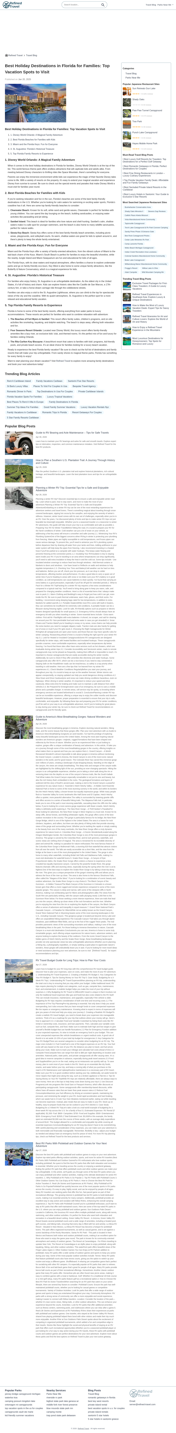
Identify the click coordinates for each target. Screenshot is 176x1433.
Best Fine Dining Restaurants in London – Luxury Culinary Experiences (144, 174)
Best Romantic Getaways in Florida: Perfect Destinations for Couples (145, 167)
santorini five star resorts (81, 381)
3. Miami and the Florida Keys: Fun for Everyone (34, 144)
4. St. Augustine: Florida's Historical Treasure (32, 149)
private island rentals (98, 1412)
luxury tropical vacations (59, 397)
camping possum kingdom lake (20, 1401)
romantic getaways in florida (101, 1397)
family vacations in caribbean (22, 412)
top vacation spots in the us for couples (24, 1408)
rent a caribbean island (19, 381)
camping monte (53, 1412)
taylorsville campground (134, 223)
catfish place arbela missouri (136, 215)
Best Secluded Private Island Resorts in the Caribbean (145, 188)
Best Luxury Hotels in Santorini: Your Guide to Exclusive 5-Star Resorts (146, 195)
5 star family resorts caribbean (23, 417)
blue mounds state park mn (59, 1408)
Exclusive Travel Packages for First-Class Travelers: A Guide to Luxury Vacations (145, 286)
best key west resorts (98, 1401)
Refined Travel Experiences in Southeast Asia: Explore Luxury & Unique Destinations (144, 297)
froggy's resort (131, 268)
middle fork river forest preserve (61, 1405)
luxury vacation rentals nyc (95, 407)
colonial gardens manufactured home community (145, 256)
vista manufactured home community (140, 219)
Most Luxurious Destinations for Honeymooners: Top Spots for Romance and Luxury (143, 341)
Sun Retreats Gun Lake (146, 91)
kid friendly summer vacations (19, 1415)
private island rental (97, 1405)
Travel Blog (151, 5)
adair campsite (131, 272)
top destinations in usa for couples (55, 391)
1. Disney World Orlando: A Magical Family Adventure (36, 135)
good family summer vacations (59, 407)
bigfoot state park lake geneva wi (62, 1401)
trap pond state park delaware (61, 1415)
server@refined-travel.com (143, 1404)
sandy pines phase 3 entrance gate (139, 232)
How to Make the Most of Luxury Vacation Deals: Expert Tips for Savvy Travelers (146, 308)
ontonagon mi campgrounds (18, 1405)
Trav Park (146, 124)
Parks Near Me (164, 5)
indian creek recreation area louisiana (140, 252)
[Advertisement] (87, 29)
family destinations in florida (63, 402)
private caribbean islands (90, 391)
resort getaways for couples (87, 412)
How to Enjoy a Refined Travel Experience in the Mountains (142, 330)
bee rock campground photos (137, 236)
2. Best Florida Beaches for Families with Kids (32, 139)
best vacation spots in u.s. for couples (106, 1408)
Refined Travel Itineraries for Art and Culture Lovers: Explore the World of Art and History (145, 319)
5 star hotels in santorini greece (103, 1419)
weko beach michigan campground (139, 248)
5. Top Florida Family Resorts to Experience (31, 153)
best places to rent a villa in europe (25, 402)
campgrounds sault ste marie (19, 1412)
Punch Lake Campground (146, 135)
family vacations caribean (49, 381)
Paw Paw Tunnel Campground (146, 113)
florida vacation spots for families (24, 397)
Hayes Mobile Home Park (146, 146)
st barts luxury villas (17, 386)
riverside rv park (54, 1397)
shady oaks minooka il (134, 211)
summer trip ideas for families (22, 407)
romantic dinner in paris (19, 391)
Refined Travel (15, 55)
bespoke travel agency (84, 386)
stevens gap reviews (157, 211)
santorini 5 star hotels (98, 1415)
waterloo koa (11, 1397)
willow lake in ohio (150, 268)
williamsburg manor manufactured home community (146, 264)
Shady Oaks (146, 102)
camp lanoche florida (134, 244)
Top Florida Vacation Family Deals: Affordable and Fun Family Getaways (145, 181)
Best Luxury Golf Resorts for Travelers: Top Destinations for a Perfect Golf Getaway (144, 160)
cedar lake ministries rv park (137, 240)
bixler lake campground (135, 260)
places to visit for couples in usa (50, 386)
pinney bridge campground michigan (22, 1394)
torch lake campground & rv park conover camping (146, 228)
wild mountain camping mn (153, 272)
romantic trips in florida (54, 412)
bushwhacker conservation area (138, 207)
